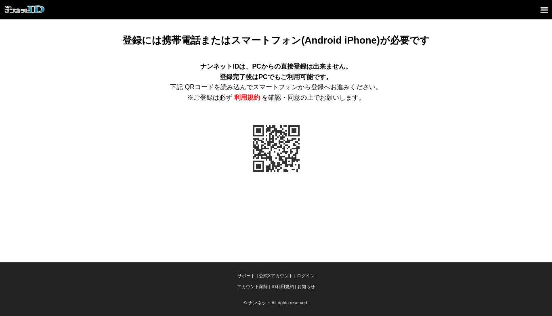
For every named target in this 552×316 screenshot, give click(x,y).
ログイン (306, 275)
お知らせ (306, 286)
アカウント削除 (252, 286)
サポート (246, 275)
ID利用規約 (283, 286)
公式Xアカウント (276, 275)
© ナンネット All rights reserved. (275, 302)
